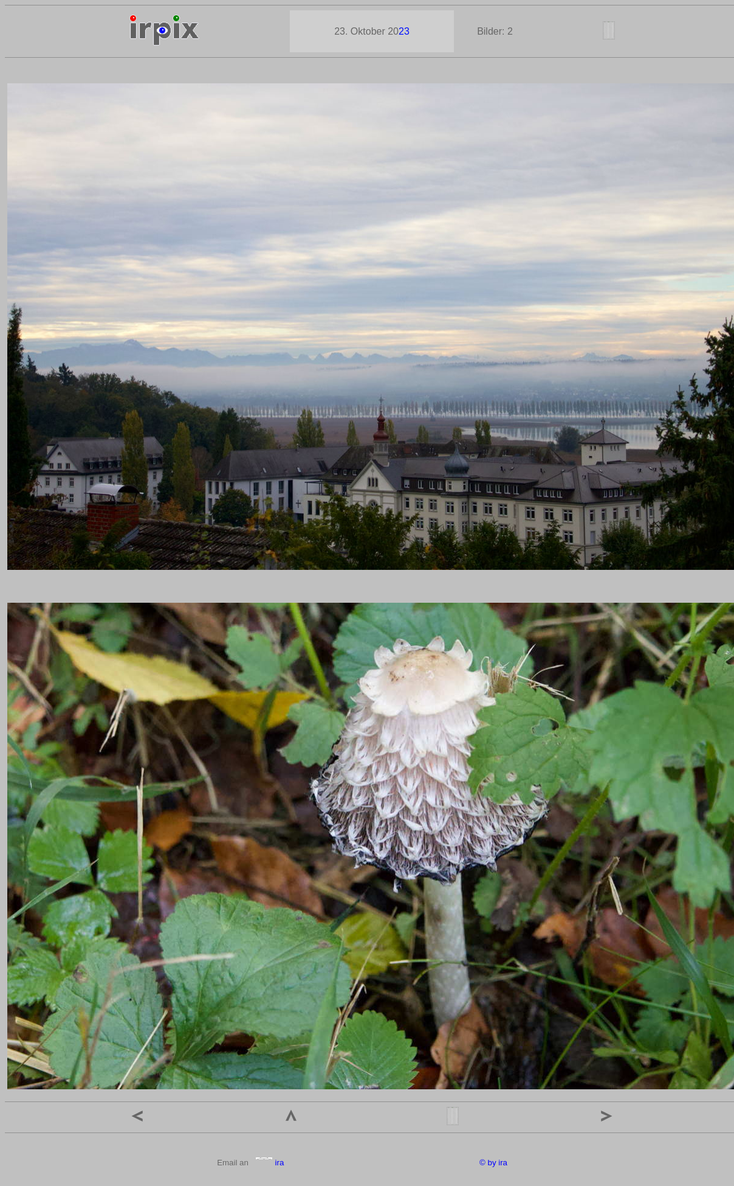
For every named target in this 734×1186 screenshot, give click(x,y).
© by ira (493, 1162)
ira (269, 1162)
